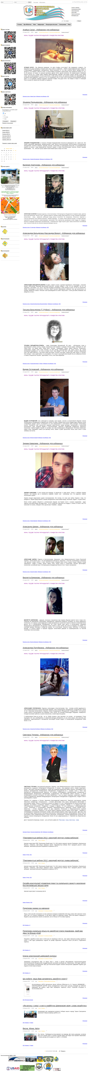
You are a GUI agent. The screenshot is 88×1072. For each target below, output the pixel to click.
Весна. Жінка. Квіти (31, 1028)
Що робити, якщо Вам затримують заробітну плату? (45, 979)
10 (56, 1051)
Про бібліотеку (27, 24)
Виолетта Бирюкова (34, 641)
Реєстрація (35, 2)
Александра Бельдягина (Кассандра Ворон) (38, 303)
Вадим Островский (34, 437)
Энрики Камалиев (33, 520)
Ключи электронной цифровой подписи (39, 956)
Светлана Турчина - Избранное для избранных (43, 735)
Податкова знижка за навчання (36, 908)
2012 (31, 854)
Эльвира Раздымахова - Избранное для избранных (45, 102)
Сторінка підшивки (48, 910)
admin (36, 32)
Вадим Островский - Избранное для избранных (43, 369)
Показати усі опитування (7, 123)
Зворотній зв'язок (75, 10)
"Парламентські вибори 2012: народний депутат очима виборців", (51, 838)
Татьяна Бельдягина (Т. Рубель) (36, 363)
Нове (34, 24)
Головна (20, 24)
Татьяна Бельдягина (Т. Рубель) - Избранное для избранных (49, 310)
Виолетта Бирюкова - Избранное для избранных (43, 578)
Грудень (27, 854)
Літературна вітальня (51, 24)
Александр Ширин (33, 571)
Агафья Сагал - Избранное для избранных (41, 30)
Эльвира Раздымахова (34, 159)
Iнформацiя (41, 24)
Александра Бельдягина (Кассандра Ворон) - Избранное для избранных (54, 233)
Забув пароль (42, 2)
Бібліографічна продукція (49, 981)
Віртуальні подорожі (29, 999)
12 (29, 925)
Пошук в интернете (76, 13)
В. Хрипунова (32, 227)
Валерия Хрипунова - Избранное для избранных (44, 165)
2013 (31, 902)
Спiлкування (62, 24)
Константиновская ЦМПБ (6, 1055)
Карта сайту (74, 12)
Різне (69, 24)
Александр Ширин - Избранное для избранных (43, 527)
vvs (36, 840)
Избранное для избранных (41, 96)
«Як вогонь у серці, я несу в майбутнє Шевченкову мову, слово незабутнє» (55, 1006)
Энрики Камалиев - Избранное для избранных (43, 443)
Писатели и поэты (26, 96)
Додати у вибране (75, 7)
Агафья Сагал (33, 96)
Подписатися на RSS (76, 9)
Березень (28, 902)
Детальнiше (85, 94)
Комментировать (65, 32)
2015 (48, 96)
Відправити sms (75, 15)
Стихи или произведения (54, 32)
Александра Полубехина (35, 728)
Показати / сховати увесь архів (9, 143)
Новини (43, 840)
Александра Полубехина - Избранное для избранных (46, 648)
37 (59, 1051)
